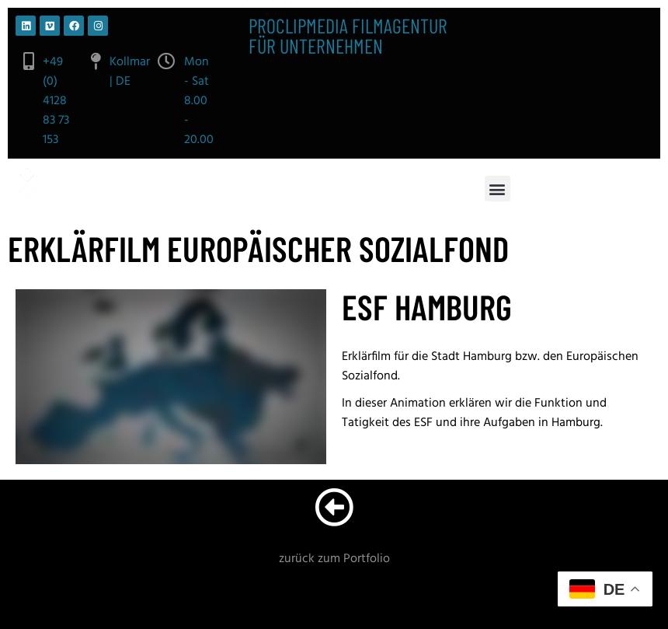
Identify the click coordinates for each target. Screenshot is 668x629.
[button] (497, 188)
